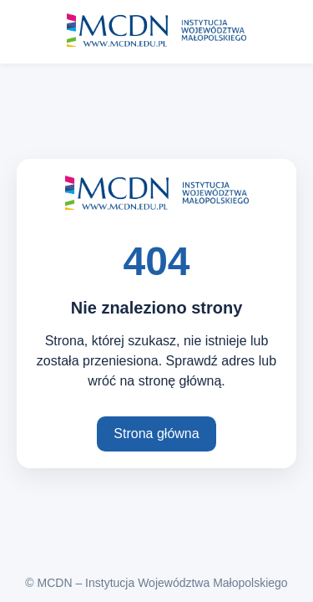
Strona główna (156, 433)
